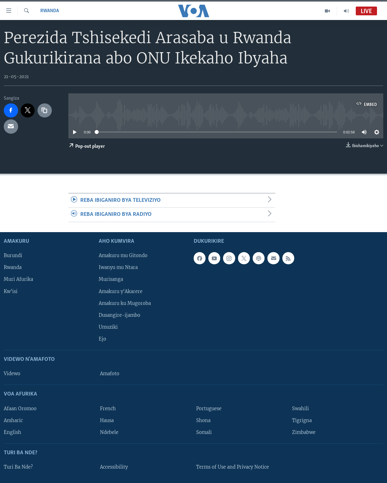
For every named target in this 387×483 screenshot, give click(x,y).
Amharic (13, 420)
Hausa (107, 420)
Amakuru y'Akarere (120, 291)
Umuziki (108, 327)
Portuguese (208, 408)
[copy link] (44, 110)
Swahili (300, 408)
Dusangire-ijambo (119, 315)
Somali (204, 432)
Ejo (102, 339)
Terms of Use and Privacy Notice (232, 467)
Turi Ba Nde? (18, 467)
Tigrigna (302, 420)
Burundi (13, 255)
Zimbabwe (303, 432)
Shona (203, 420)
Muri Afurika (18, 279)
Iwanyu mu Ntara (118, 267)
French (108, 408)
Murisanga (111, 279)
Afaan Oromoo (20, 408)
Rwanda (49, 10)
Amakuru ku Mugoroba (125, 303)
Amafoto (109, 373)
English (12, 432)
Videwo (12, 373)
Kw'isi (10, 291)
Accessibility (114, 467)
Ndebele (109, 432)
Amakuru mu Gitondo (123, 255)
